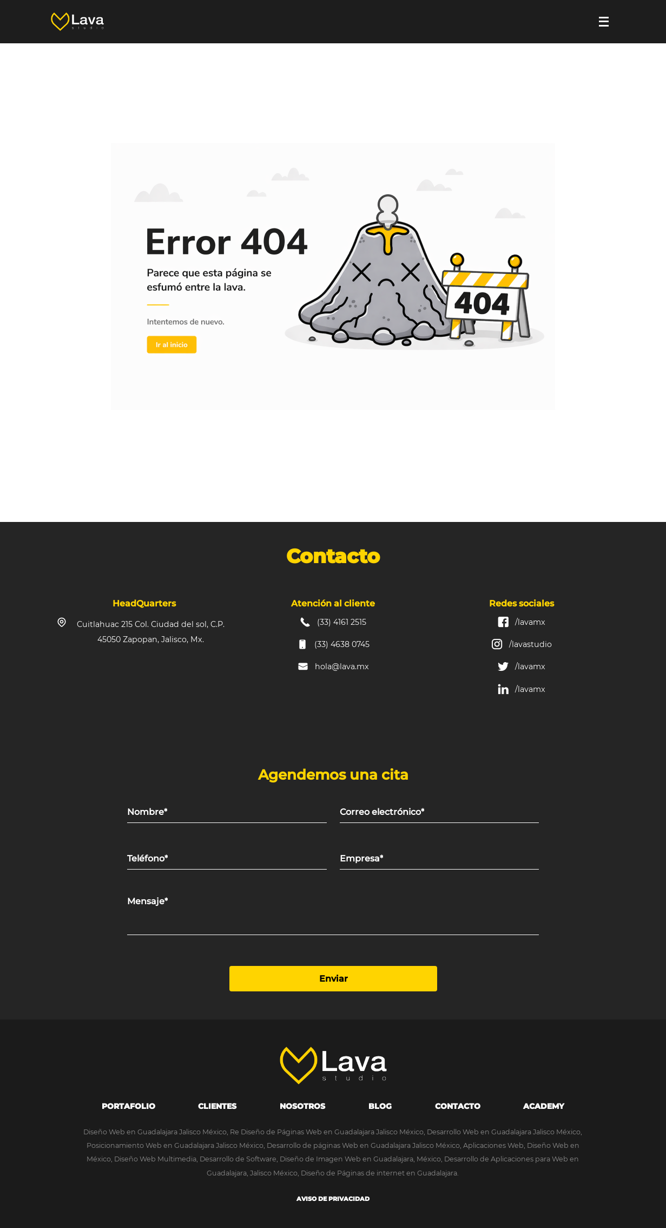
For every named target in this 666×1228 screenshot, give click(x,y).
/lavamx (530, 622)
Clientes (217, 1106)
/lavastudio (530, 644)
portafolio (128, 1106)
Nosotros (302, 1106)
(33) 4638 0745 (342, 644)
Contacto (457, 1106)
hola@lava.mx (342, 666)
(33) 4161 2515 (341, 622)
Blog (380, 1106)
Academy (543, 1106)
